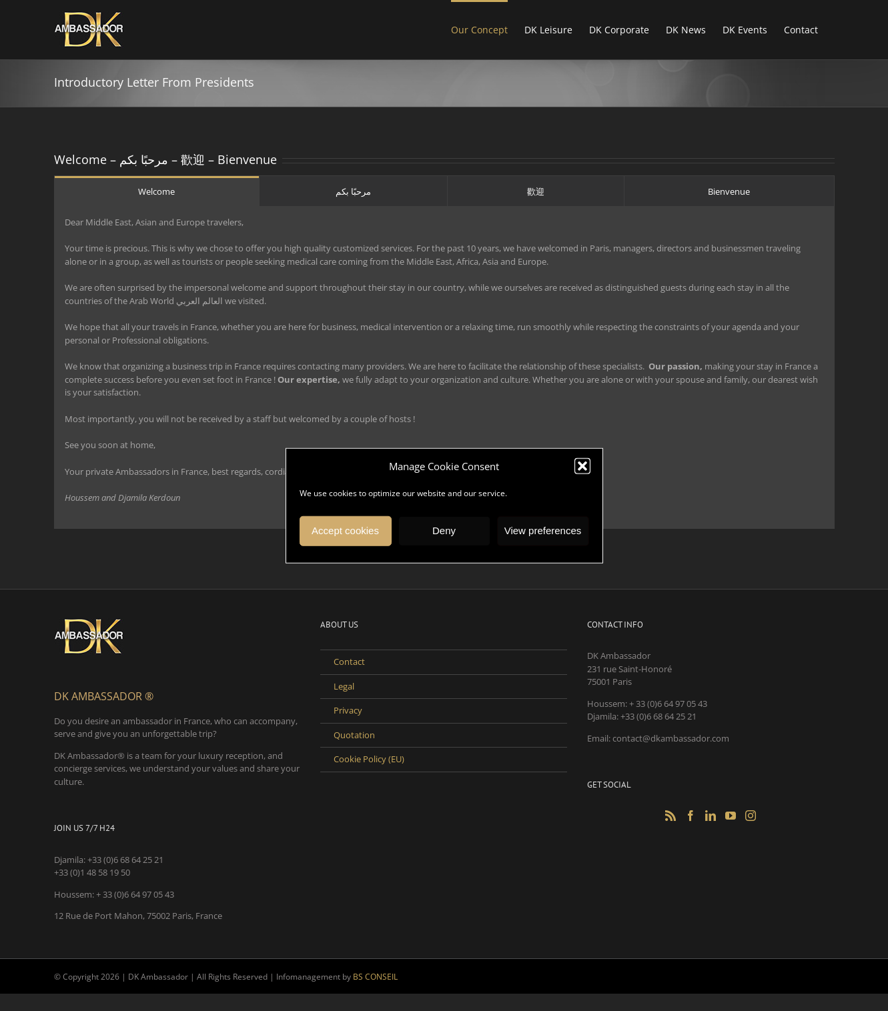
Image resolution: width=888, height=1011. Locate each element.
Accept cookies (345, 530)
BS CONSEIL (375, 976)
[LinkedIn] (710, 815)
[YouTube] (730, 815)
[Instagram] (750, 815)
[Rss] (670, 815)
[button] (582, 466)
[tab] (157, 191)
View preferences (543, 530)
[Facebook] (690, 815)
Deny (444, 530)
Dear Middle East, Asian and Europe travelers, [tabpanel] (444, 360)
